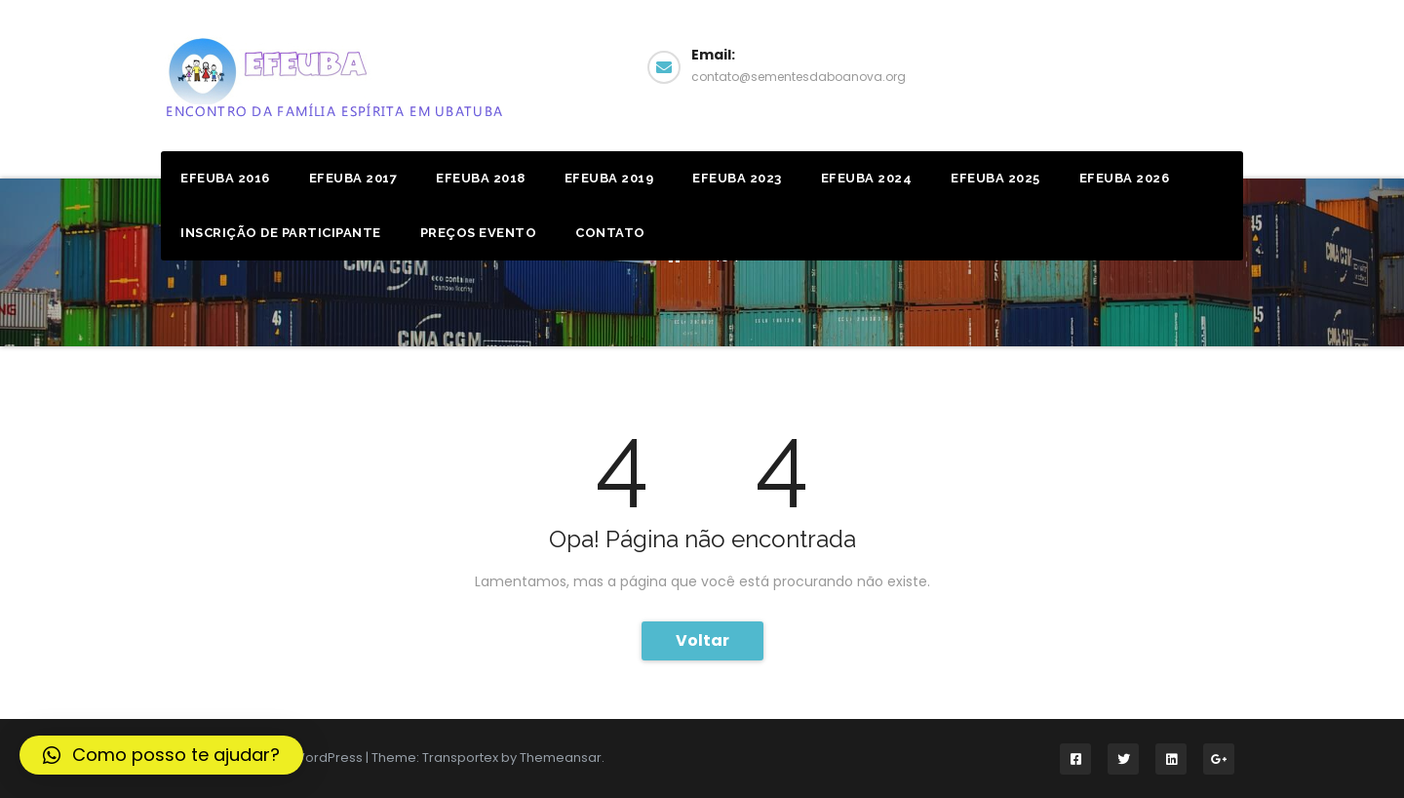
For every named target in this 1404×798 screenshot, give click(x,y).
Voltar (702, 640)
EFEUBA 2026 (1124, 178)
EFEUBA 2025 (995, 178)
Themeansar (561, 757)
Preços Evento (478, 232)
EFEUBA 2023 (737, 178)
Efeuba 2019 (609, 178)
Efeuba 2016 (225, 178)
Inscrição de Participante (280, 232)
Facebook (1168, 65)
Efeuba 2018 (481, 178)
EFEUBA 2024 (867, 178)
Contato (610, 232)
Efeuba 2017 (353, 178)
